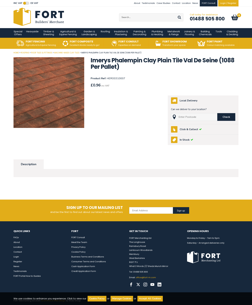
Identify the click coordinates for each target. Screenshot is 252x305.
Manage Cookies (121, 298)
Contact (176, 3)
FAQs (16, 237)
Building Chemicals (205, 33)
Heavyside (32, 31)
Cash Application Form (83, 266)
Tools (219, 31)
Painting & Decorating (139, 33)
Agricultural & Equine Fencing (68, 33)
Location (186, 3)
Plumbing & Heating (157, 33)
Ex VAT (34, 3)
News (195, 3)
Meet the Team (79, 242)
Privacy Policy (78, 247)
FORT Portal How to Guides (27, 276)
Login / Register (228, 3)
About (137, 3)
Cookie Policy (78, 251)
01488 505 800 (207, 18)
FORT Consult (78, 237)
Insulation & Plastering (121, 33)
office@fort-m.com (146, 277)
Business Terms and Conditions (87, 256)
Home (16, 52)
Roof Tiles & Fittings (41, 52)
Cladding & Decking (232, 33)
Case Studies (163, 3)
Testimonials (148, 3)
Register (18, 261)
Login (16, 256)
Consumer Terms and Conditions (88, 261)
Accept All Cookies (150, 298)
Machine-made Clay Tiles (66, 52)
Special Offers (18, 33)
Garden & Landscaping (89, 33)
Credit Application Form (83, 271)
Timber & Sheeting (48, 33)
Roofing (105, 31)
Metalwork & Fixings (174, 33)
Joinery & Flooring (189, 33)
